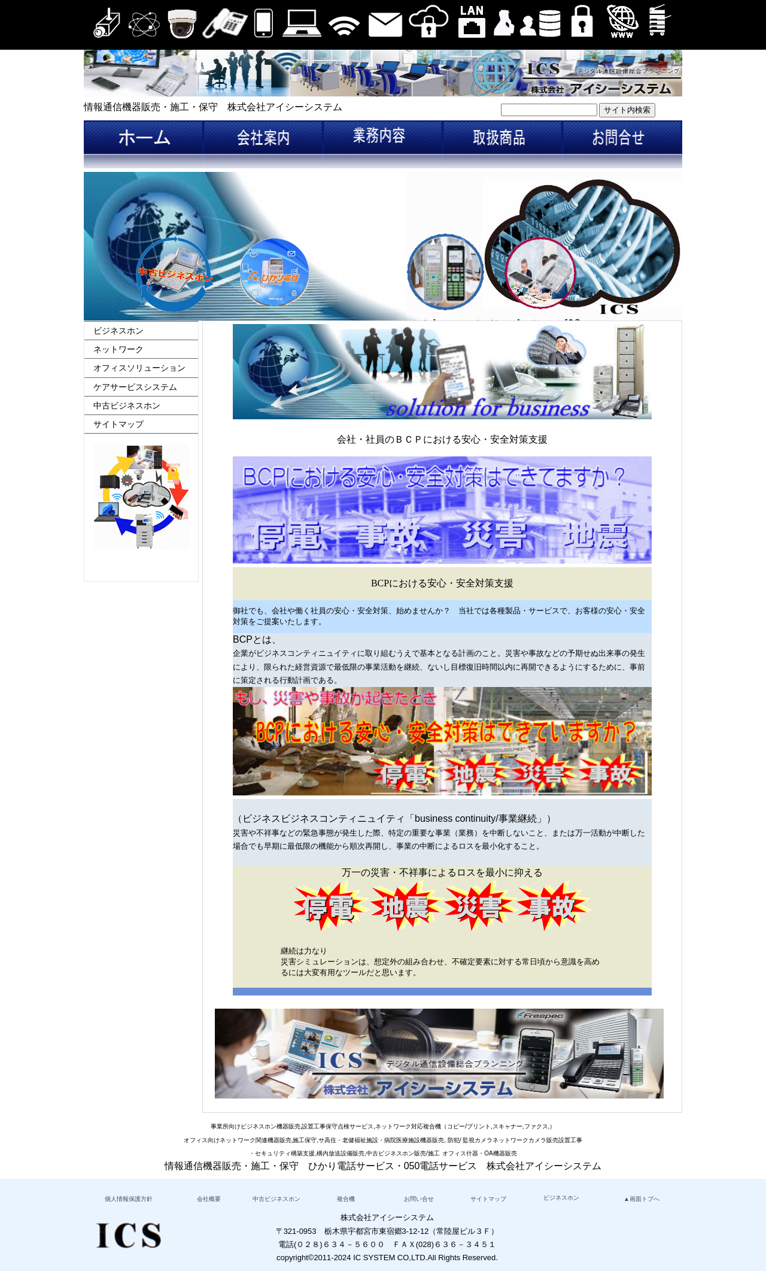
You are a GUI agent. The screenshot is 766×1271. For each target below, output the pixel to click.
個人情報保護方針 (129, 1199)
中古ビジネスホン (126, 405)
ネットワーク (118, 349)
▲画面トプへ (641, 1199)
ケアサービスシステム (135, 387)
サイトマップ (118, 424)
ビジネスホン (118, 330)
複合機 (346, 1199)
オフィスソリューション (139, 368)
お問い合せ (419, 1199)
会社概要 (209, 1199)
